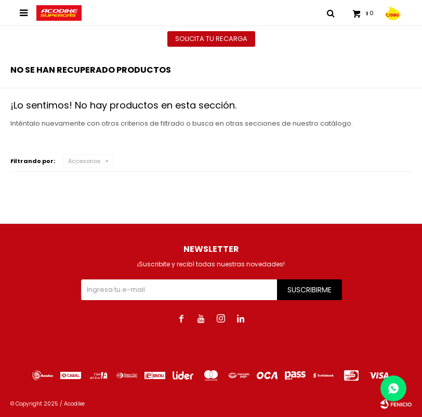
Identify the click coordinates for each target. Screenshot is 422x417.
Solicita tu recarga (211, 39)
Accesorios (84, 161)
